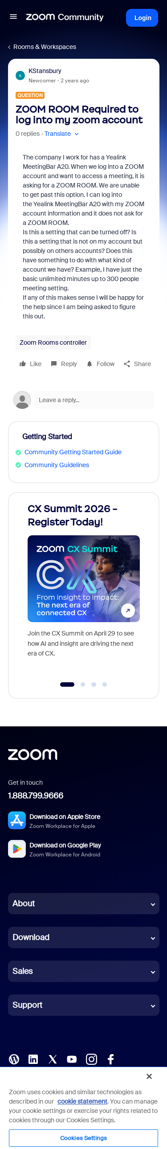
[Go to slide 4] (105, 684)
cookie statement (82, 1101)
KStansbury (45, 71)
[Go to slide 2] (83, 684)
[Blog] (14, 1059)
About (23, 903)
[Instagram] (91, 1059)
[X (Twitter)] (52, 1059)
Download (30, 937)
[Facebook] (110, 1059)
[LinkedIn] (33, 1059)
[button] (13, 17)
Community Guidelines (56, 465)
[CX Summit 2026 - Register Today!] (84, 586)
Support (27, 1005)
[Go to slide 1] (67, 684)
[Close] (149, 1076)
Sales (22, 971)
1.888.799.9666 (35, 795)
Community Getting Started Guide (73, 452)
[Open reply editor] (83, 400)
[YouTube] (71, 1059)
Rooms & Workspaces (44, 47)
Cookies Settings (83, 1138)
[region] (83, 1107)
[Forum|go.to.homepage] (65, 18)
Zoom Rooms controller (53, 342)
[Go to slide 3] (94, 684)
